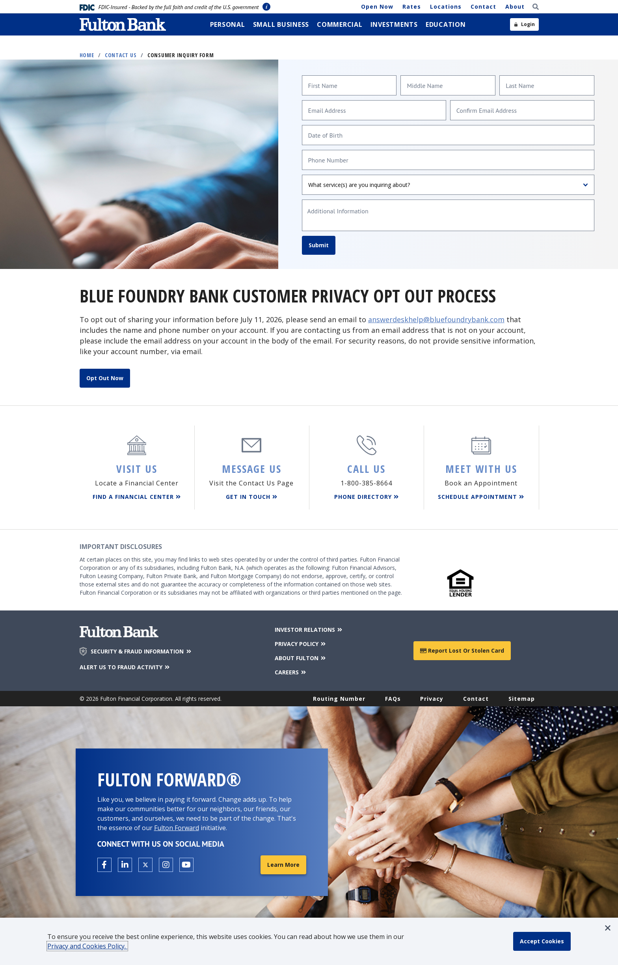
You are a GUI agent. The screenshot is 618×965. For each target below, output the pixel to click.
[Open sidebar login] (524, 24)
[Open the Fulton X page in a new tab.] (145, 865)
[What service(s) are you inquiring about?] (448, 185)
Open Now (377, 6)
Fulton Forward (176, 827)
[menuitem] (227, 24)
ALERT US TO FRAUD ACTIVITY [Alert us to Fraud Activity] (125, 667)
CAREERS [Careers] (291, 672)
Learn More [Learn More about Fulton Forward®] (283, 864)
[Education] (446, 24)
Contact (483, 6)
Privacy (431, 698)
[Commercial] (340, 24)
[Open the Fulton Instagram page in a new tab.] (166, 865)
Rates (411, 6)
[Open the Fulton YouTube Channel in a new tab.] (186, 865)
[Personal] (227, 24)
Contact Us (121, 55)
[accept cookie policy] (542, 941)
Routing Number (339, 698)
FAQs (393, 698)
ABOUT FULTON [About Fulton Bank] (301, 658)
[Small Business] (281, 24)
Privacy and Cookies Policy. (87, 946)
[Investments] (394, 24)
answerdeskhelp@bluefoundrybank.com (436, 319)
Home (87, 55)
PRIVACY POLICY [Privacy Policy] (301, 644)
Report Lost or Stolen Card (462, 650)
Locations (446, 6)
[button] (608, 928)
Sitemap (521, 698)
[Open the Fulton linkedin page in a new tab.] (125, 865)
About (515, 6)
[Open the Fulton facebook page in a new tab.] (104, 865)
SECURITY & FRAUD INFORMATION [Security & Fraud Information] (141, 651)
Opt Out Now (104, 378)
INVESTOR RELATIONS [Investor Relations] (309, 629)
